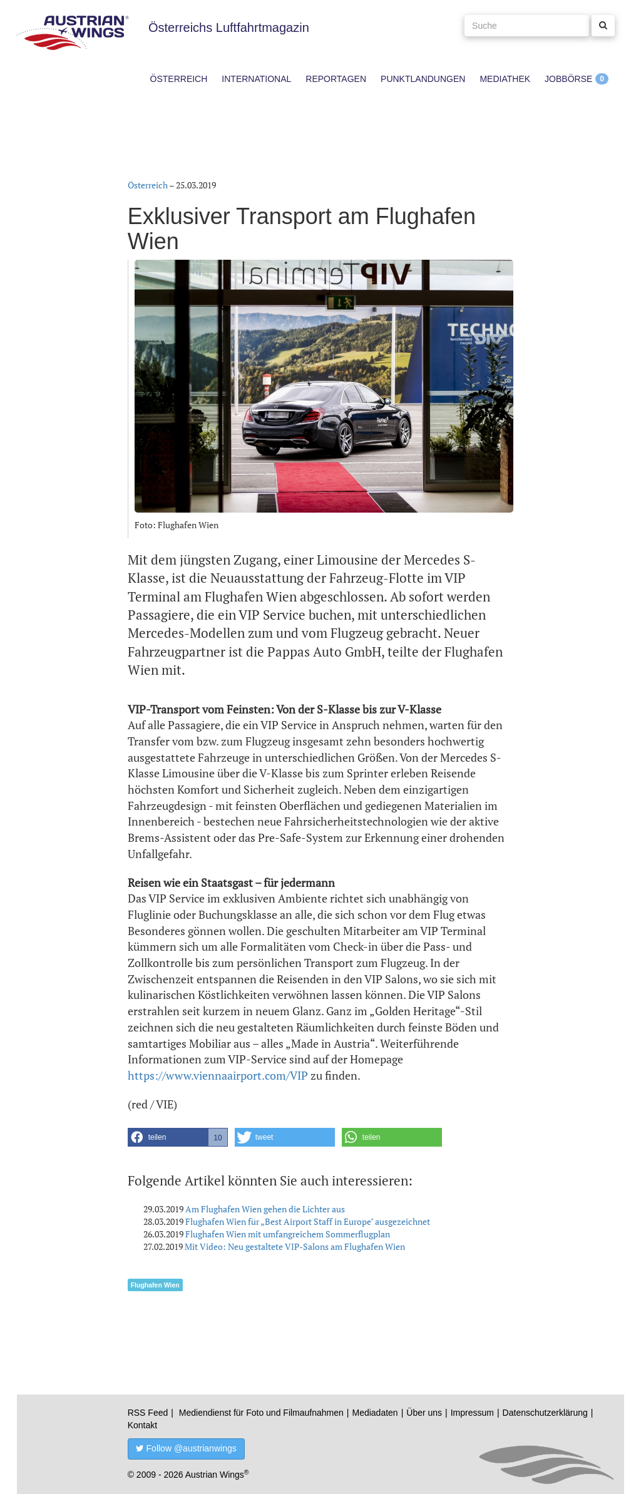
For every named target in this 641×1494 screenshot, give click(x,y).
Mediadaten (374, 1413)
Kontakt (142, 1425)
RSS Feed (148, 1413)
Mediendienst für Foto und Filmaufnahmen (261, 1413)
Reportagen (335, 79)
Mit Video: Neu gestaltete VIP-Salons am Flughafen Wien (295, 1246)
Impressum (472, 1413)
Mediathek (504, 79)
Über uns (424, 1413)
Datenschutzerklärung (545, 1413)
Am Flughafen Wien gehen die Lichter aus (265, 1209)
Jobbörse (568, 79)
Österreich (179, 79)
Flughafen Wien (155, 1285)
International (256, 79)
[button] (178, 1137)
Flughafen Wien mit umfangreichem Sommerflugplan (287, 1234)
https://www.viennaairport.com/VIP (218, 1075)
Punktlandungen (423, 79)
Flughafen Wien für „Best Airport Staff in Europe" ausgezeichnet (307, 1221)
